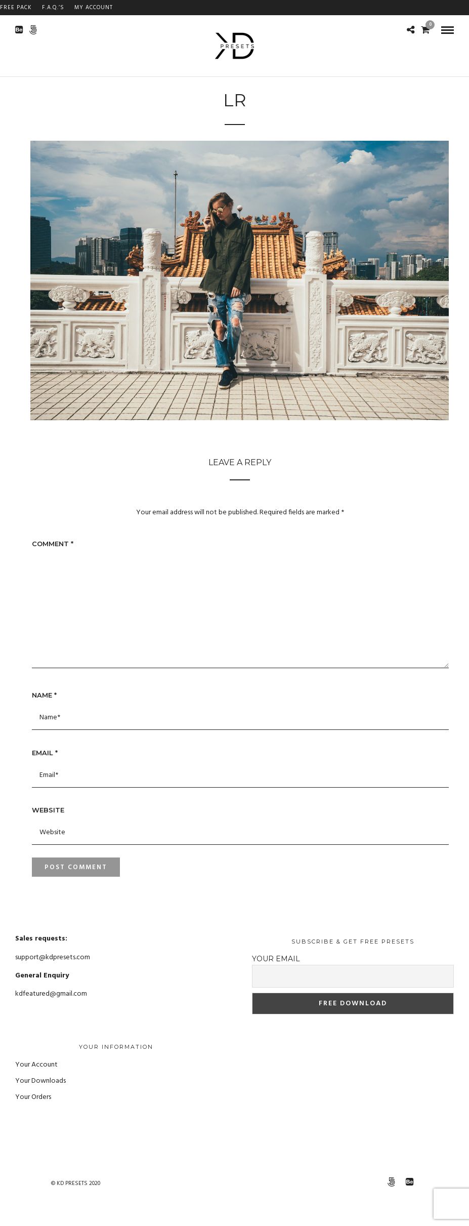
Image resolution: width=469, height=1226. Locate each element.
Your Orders (33, 1097)
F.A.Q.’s (53, 7)
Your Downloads (40, 1081)
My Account (93, 7)
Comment (52, 544)
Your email (276, 958)
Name (44, 695)
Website (48, 810)
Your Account (36, 1065)
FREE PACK (16, 7)
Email (45, 753)
